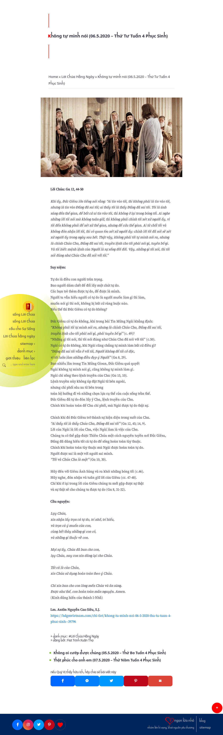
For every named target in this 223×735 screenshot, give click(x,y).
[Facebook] (63, 681)
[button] (217, 708)
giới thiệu (13, 358)
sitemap (27, 343)
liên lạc (29, 358)
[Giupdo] (60, 724)
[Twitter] (111, 681)
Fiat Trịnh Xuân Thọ (80, 640)
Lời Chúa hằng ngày (19, 336)
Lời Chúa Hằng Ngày (85, 636)
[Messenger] (87, 681)
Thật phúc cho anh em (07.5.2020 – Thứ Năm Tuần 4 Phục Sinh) (107, 660)
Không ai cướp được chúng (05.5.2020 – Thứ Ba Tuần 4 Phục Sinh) (109, 653)
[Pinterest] (136, 681)
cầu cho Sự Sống (22, 329)
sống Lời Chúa (24, 314)
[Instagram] (28, 724)
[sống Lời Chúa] (17, 306)
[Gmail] (160, 681)
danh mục (26, 351)
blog (202, 721)
